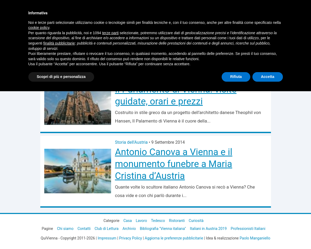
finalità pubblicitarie (59, 43)
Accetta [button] (267, 77)
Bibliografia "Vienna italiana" (163, 228)
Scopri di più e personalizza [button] (61, 77)
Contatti (84, 228)
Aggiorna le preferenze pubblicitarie (174, 238)
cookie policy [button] (38, 27)
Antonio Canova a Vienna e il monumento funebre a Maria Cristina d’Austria (174, 164)
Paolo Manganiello (255, 238)
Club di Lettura (107, 228)
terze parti (110, 33)
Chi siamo (65, 228)
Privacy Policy (130, 238)
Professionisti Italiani (248, 228)
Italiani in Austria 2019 (208, 228)
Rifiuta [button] (236, 77)
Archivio (129, 228)
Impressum (107, 238)
